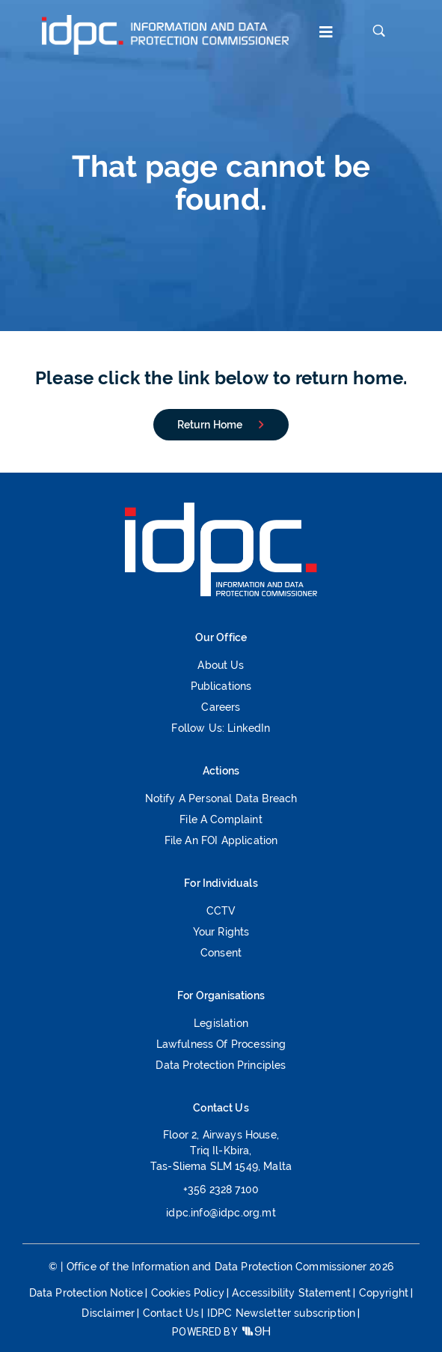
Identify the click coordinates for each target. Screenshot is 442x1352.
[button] (323, 34)
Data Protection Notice (86, 1293)
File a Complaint (221, 819)
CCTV (221, 911)
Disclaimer (108, 1313)
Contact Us (171, 1313)
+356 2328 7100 (221, 1189)
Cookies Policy (187, 1293)
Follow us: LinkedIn (220, 728)
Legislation (221, 1023)
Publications (221, 686)
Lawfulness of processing (221, 1044)
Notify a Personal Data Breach (221, 798)
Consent (221, 953)
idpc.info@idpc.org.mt (220, 1213)
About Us (220, 665)
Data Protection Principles (221, 1065)
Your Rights (221, 932)
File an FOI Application (221, 840)
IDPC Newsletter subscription (281, 1313)
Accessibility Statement (291, 1293)
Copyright (383, 1293)
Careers (220, 707)
